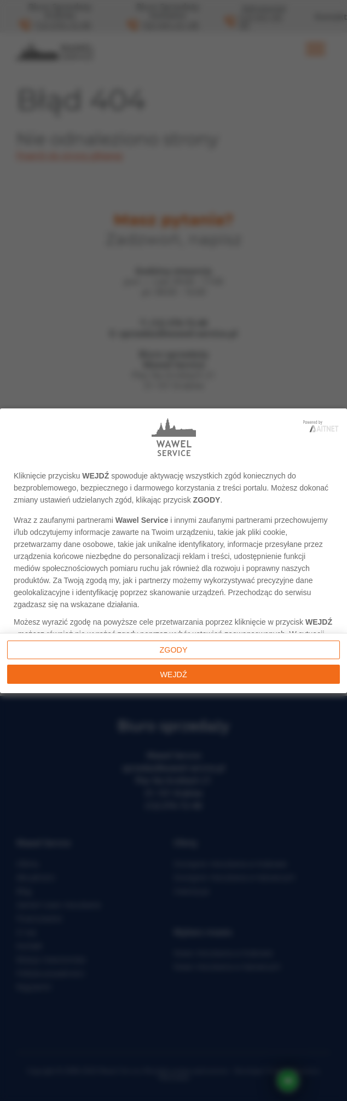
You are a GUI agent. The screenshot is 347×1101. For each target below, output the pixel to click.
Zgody (174, 649)
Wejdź (173, 674)
